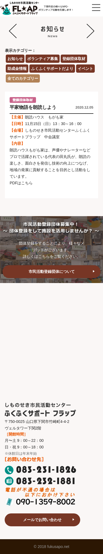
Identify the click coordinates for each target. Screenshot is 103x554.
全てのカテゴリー (22, 78)
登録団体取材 (73, 58)
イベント (85, 68)
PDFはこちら (21, 183)
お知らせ (15, 58)
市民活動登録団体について (52, 271)
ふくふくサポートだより (52, 68)
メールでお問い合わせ (42, 520)
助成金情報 (17, 68)
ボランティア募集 (42, 58)
